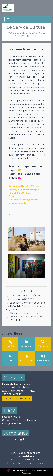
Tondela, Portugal (13, 439)
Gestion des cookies (35, 463)
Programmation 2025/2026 (23, 296)
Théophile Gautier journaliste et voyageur (26, 308)
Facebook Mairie (11, 416)
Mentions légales (25, 449)
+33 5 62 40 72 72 (12, 394)
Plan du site (14, 463)
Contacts (13, 377)
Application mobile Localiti (25, 459)
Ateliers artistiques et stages (23, 313)
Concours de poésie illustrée (24, 317)
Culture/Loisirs (30, 32)
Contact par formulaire (17, 398)
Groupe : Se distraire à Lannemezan (22, 420)
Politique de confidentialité (25, 453)
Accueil (13, 32)
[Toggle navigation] (7, 19)
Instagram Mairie (11, 423)
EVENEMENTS (16, 320)
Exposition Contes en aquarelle (25, 303)
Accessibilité (25, 456)
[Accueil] (8, 8)
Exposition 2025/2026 (20, 299)
